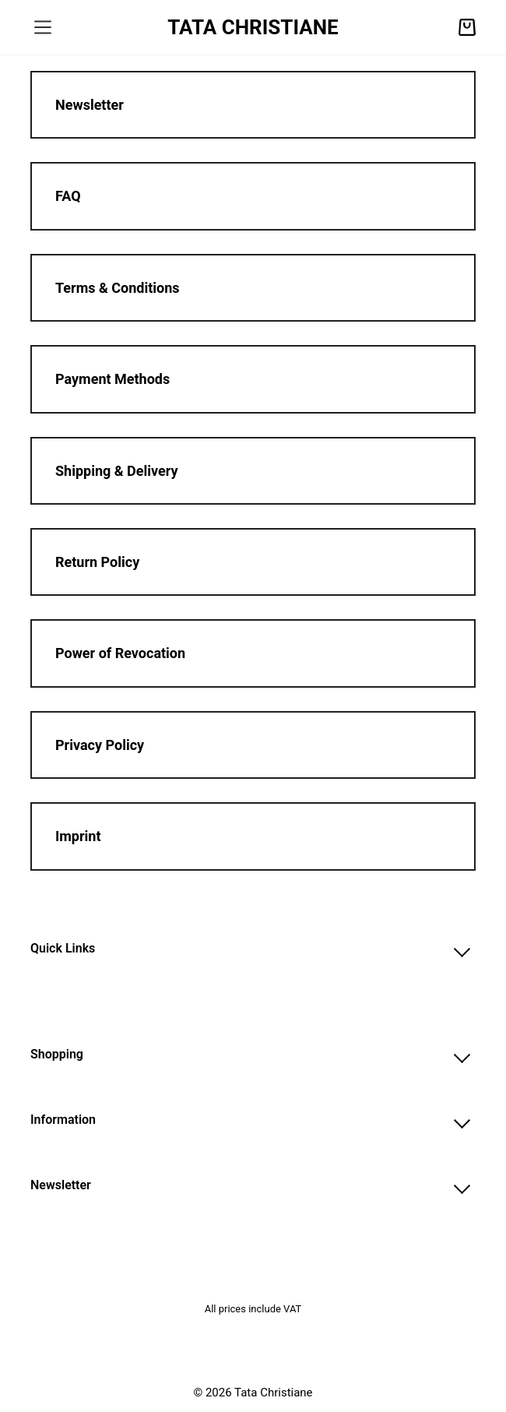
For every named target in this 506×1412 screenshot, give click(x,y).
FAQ (68, 196)
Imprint (78, 836)
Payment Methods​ (112, 379)
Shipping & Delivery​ (116, 471)
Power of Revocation (120, 653)
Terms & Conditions (117, 288)
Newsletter (89, 105)
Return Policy (97, 562)
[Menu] (42, 27)
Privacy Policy (99, 745)
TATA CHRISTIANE (252, 27)
